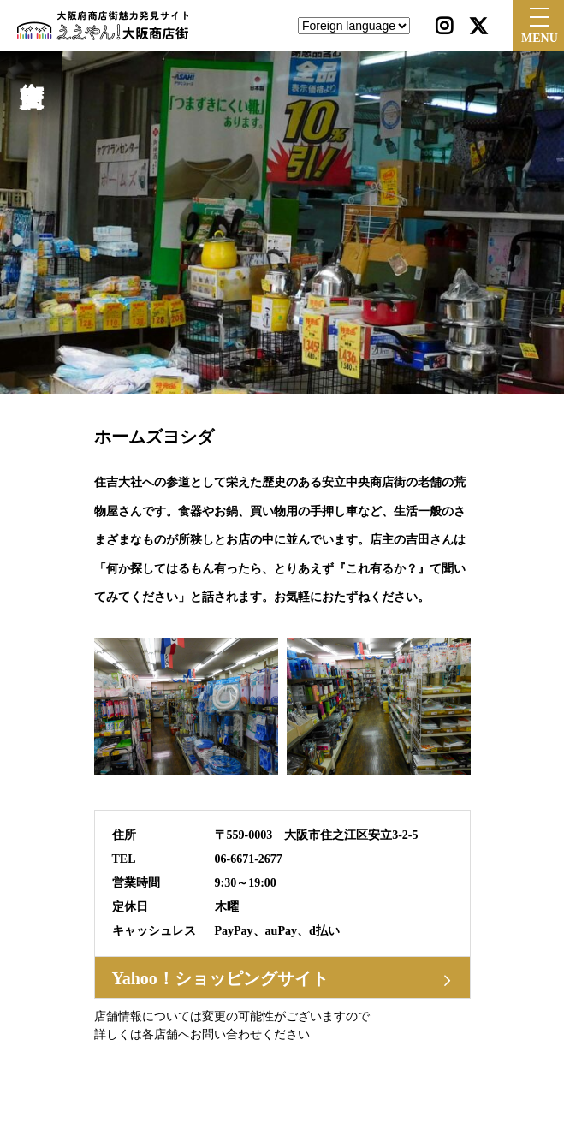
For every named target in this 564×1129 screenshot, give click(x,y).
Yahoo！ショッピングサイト (220, 978)
